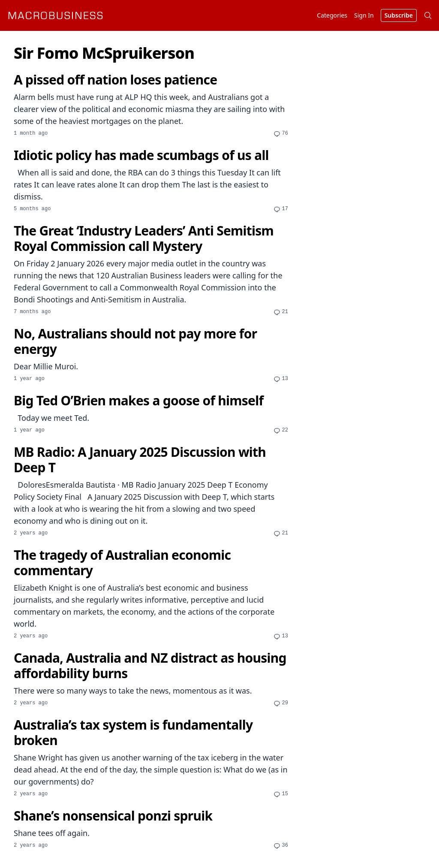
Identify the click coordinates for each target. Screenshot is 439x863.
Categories (332, 15)
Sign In (364, 15)
